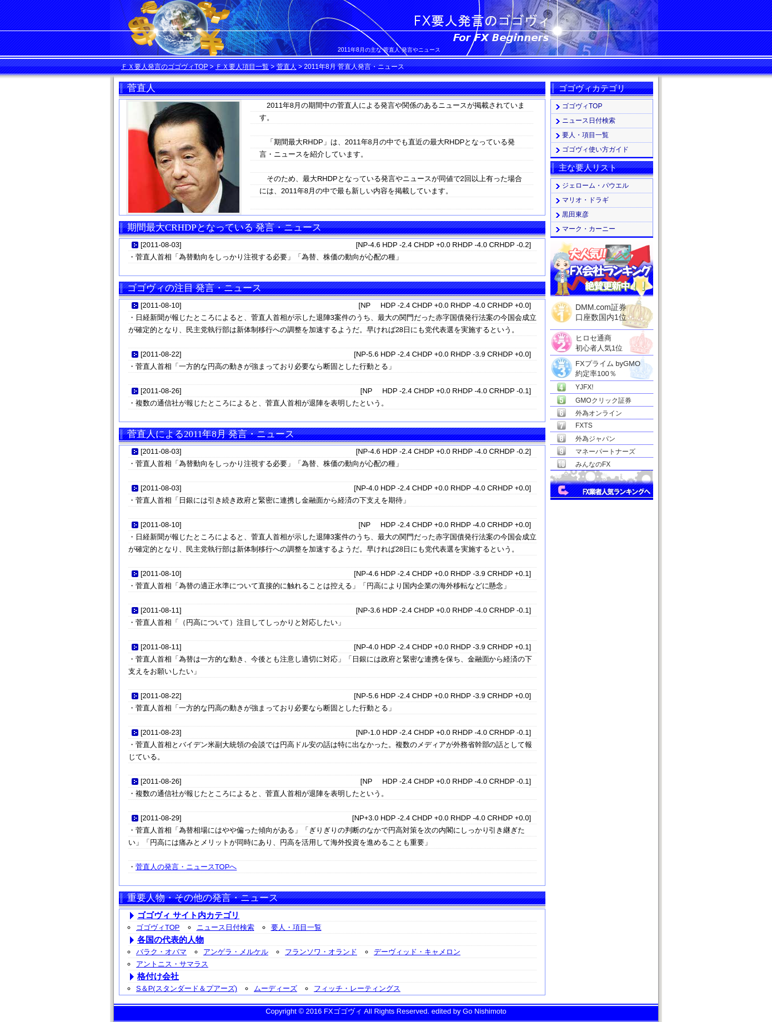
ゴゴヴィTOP (158, 927)
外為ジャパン (595, 439)
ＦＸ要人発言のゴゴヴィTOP (164, 67)
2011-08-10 (161, 305)
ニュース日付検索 (225, 927)
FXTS (584, 425)
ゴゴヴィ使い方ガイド (595, 149)
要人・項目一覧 (296, 927)
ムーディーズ (275, 988)
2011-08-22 (161, 354)
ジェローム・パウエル (595, 185)
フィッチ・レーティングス (357, 988)
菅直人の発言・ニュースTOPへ (186, 867)
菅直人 (287, 67)
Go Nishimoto (485, 1011)
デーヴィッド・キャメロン (417, 952)
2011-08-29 (161, 818)
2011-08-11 (161, 610)
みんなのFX (592, 464)
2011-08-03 (161, 245)
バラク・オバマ (161, 952)
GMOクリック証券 (603, 400)
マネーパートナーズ (605, 451)
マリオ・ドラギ (585, 200)
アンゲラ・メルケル (235, 952)
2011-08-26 (161, 391)
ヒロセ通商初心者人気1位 (599, 338)
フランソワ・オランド (321, 952)
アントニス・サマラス (172, 964)
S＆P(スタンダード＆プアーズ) (186, 988)
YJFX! (584, 387)
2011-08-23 (161, 732)
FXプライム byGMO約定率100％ (607, 364)
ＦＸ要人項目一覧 (242, 67)
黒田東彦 (575, 214)
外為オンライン (598, 413)
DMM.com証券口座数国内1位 (600, 309)
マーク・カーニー (588, 229)
